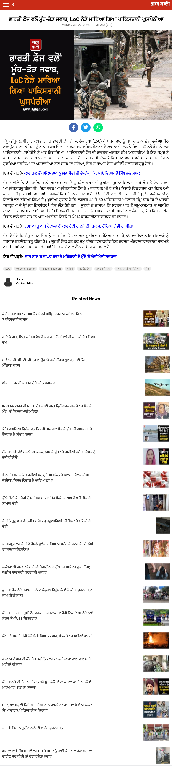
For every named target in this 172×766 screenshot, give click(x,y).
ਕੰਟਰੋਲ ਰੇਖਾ (84, 268)
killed (70, 268)
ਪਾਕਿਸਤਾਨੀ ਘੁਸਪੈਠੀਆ (128, 268)
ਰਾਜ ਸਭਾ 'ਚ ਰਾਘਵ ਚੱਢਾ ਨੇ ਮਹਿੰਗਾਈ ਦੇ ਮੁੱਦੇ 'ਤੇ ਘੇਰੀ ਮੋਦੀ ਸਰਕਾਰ (70, 256)
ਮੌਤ (147, 268)
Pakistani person (51, 268)
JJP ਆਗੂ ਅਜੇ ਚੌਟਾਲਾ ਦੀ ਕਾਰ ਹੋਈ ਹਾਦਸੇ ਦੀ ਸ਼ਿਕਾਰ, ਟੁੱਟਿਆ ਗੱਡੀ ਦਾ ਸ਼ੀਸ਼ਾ (78, 226)
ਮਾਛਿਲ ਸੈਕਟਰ (103, 268)
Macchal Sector (25, 268)
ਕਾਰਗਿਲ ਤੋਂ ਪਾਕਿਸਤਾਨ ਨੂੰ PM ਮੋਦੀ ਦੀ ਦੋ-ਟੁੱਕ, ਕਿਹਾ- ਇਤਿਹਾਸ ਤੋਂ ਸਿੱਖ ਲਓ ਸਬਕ (81, 173)
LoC (7, 268)
